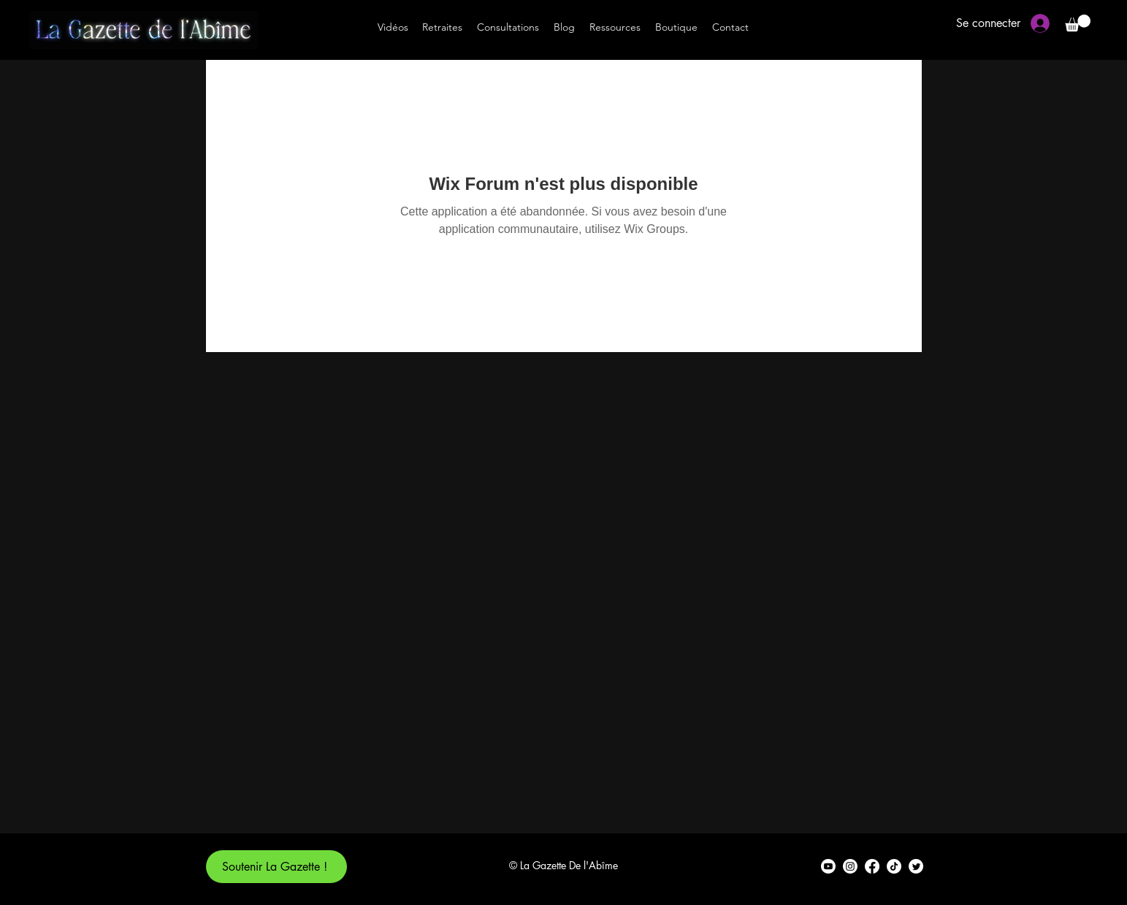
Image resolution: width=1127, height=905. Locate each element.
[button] (1077, 23)
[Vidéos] (393, 27)
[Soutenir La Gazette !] (276, 866)
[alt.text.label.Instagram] (850, 866)
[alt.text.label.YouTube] (828, 866)
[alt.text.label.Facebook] (872, 866)
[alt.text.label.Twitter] (916, 866)
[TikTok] (894, 866)
